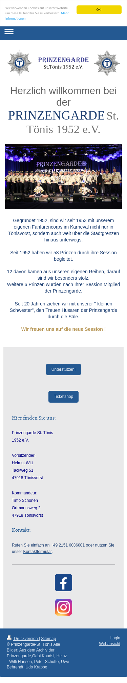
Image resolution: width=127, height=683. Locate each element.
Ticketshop (63, 396)
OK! (99, 9)
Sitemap (48, 638)
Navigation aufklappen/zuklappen (63, 31)
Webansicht (109, 643)
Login (115, 638)
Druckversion (23, 638)
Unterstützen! (63, 369)
